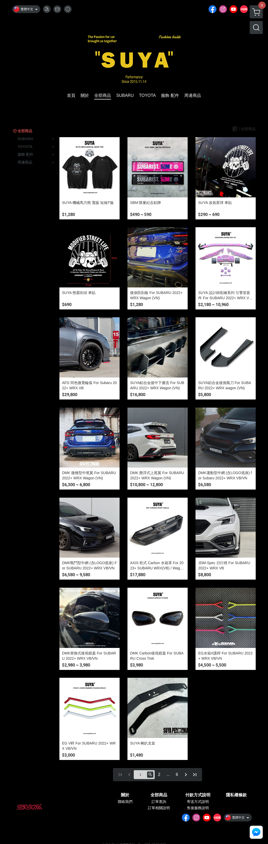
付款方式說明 (197, 795)
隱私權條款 (236, 795)
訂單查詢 (159, 801)
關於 (125, 795)
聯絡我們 (125, 801)
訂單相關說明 (159, 808)
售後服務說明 (198, 808)
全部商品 (158, 795)
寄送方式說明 (198, 801)
